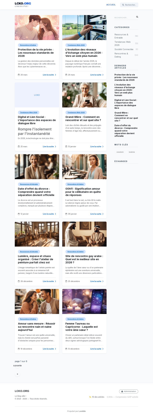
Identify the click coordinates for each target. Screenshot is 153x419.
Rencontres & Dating (28, 45)
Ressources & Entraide (29, 184)
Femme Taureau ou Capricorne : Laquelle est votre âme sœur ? (81, 327)
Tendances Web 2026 (76, 45)
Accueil (111, 5)
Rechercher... (129, 5)
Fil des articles (96, 397)
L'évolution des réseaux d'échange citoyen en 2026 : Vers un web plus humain (83, 52)
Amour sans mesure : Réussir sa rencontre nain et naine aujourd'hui (36, 327)
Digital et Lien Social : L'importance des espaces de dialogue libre (37, 120)
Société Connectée (126, 49)
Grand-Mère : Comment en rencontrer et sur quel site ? (83, 118)
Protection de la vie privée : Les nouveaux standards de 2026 (36, 52)
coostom (120, 152)
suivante (17, 365)
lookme (132, 152)
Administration (128, 391)
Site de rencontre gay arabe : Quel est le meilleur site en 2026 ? (84, 259)
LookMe (82, 411)
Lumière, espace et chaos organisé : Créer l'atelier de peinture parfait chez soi (35, 259)
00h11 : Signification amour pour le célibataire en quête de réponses (83, 192)
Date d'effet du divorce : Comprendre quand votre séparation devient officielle (36, 192)
